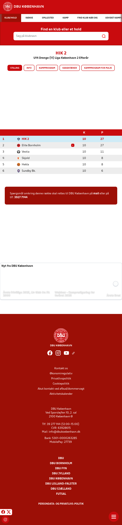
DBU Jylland (61, 473)
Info (29, 68)
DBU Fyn (61, 468)
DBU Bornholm (61, 463)
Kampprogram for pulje (98, 68)
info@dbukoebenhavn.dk (64, 431)
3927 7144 (20, 197)
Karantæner (69, 68)
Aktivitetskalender (61, 393)
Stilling (14, 68)
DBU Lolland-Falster (61, 483)
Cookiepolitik (61, 383)
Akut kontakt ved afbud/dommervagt (61, 388)
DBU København (61, 478)
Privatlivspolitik (61, 378)
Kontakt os (61, 368)
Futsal (61, 494)
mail (96, 193)
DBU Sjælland (61, 488)
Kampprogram (47, 68)
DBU (61, 458)
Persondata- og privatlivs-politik (61, 504)
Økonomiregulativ (61, 373)
